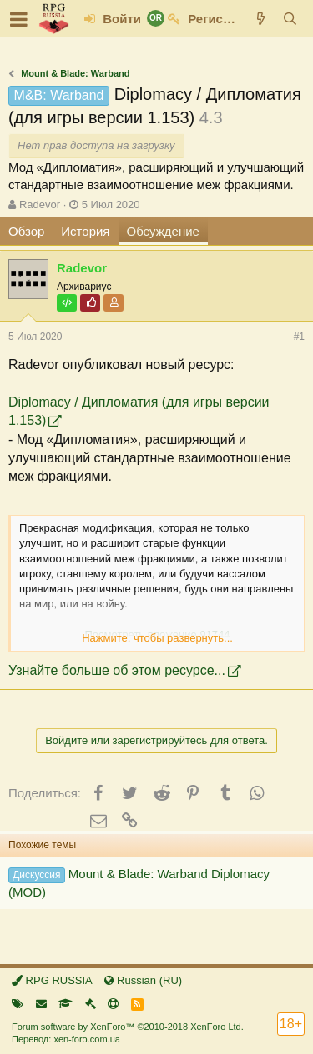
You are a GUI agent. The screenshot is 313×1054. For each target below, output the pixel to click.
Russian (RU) (143, 980)
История (85, 231)
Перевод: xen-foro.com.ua (66, 1039)
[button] (18, 19)
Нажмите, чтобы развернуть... (157, 638)
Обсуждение (163, 231)
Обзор (26, 231)
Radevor (39, 204)
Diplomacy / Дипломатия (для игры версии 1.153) (139, 411)
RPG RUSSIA (52, 980)
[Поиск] (290, 18)
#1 (299, 336)
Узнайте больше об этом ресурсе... (116, 670)
